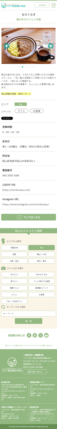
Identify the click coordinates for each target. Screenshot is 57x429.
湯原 (14, 254)
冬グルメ (14, 274)
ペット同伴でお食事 (41, 281)
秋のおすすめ (41, 274)
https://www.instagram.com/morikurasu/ (25, 204)
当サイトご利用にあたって (16, 345)
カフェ (14, 294)
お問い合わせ (46, 345)
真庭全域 (14, 247)
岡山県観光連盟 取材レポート (16, 93)
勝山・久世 (41, 254)
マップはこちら (28, 217)
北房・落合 (14, 261)
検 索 (28, 321)
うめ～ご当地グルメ (14, 301)
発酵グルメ (14, 288)
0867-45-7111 (32, 361)
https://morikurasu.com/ (16, 190)
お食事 (41, 294)
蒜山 (41, 247)
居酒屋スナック (41, 288)
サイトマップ (33, 345)
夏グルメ (14, 281)
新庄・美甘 (41, 261)
